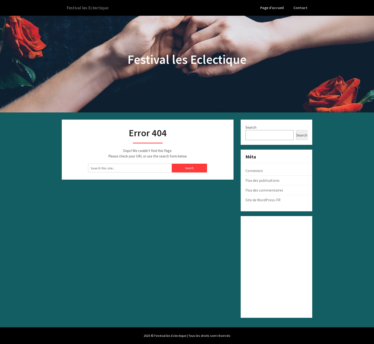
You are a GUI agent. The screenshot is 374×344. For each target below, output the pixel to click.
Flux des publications (262, 180)
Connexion (254, 170)
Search (250, 127)
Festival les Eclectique (89, 8)
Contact (300, 7)
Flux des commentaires (264, 189)
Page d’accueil (273, 7)
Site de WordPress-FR (262, 199)
